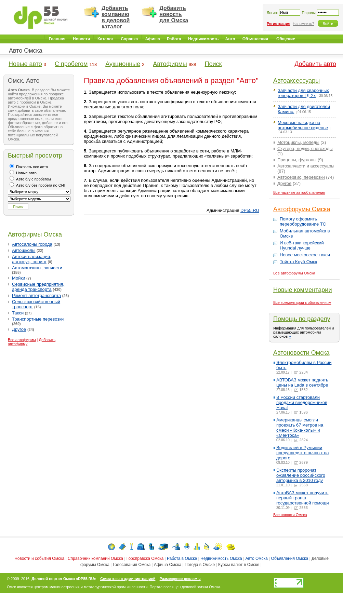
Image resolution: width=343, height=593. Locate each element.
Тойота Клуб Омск (298, 261)
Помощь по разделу (301, 318)
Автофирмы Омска (35, 234)
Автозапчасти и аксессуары (305, 166)
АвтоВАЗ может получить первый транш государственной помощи (302, 498)
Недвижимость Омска (221, 558)
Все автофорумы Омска (294, 273)
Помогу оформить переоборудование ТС (303, 221)
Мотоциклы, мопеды (298, 142)
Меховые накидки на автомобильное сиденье (303, 125)
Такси (18, 312)
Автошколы (23, 250)
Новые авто (25, 63)
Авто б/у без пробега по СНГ (38, 185)
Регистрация (278, 24)
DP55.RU (249, 210)
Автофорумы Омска (301, 209)
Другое (19, 329)
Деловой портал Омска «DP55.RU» (63, 579)
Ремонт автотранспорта (36, 295)
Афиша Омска (167, 564)
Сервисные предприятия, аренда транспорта (38, 287)
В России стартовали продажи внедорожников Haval (301, 402)
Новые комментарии (302, 289)
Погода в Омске (200, 564)
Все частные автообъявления (299, 192)
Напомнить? (303, 24)
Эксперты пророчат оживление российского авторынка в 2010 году (300, 475)
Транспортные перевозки (38, 319)
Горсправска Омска (145, 558)
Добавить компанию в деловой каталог (116, 17)
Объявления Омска (289, 558)
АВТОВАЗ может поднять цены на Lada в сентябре (302, 382)
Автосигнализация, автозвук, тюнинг (31, 259)
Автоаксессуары (296, 80)
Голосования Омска (132, 564)
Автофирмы (170, 63)
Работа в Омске (182, 558)
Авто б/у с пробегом (30, 179)
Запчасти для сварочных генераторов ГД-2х (303, 93)
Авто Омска (25, 50)
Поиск (213, 63)
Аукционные (122, 63)
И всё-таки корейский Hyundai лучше (302, 245)
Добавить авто (315, 63)
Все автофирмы (22, 340)
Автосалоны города (32, 244)
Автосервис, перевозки (301, 177)
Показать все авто (29, 167)
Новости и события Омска (39, 558)
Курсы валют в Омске (238, 564)
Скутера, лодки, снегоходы (305, 148)
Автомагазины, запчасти (37, 267)
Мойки (18, 278)
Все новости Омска (290, 515)
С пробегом (71, 63)
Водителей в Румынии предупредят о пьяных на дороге (302, 452)
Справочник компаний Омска (95, 558)
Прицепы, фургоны (296, 159)
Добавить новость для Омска (173, 14)
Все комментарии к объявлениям (302, 302)
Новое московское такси (305, 254)
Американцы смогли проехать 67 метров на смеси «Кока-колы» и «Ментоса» (299, 427)
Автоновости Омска (301, 352)
